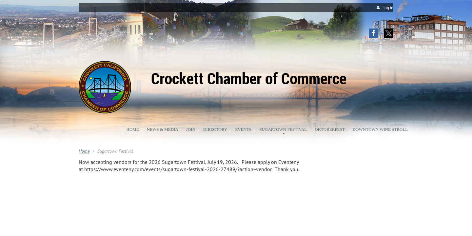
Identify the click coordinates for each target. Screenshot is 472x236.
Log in (388, 7)
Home (84, 151)
